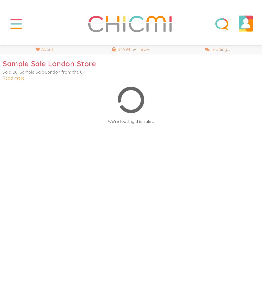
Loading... (217, 49)
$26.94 (130, 49)
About (44, 49)
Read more (14, 78)
